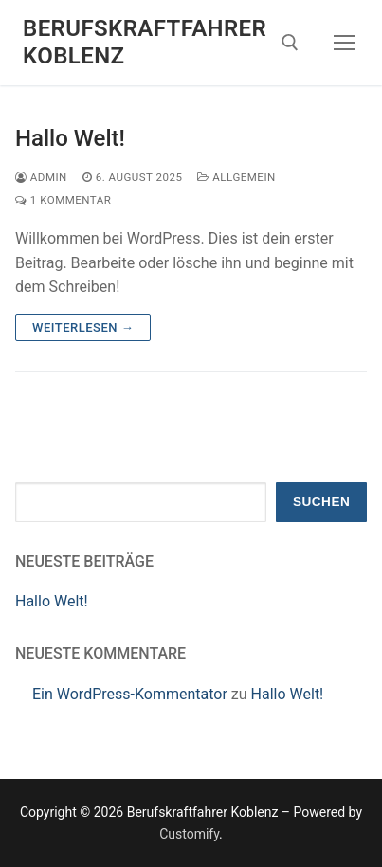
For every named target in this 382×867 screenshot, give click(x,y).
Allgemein (236, 177)
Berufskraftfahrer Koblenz (144, 42)
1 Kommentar (63, 200)
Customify (189, 833)
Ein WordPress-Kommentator (129, 694)
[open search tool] (290, 42)
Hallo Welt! (70, 138)
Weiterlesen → (83, 327)
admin (41, 177)
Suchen (321, 502)
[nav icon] (344, 43)
